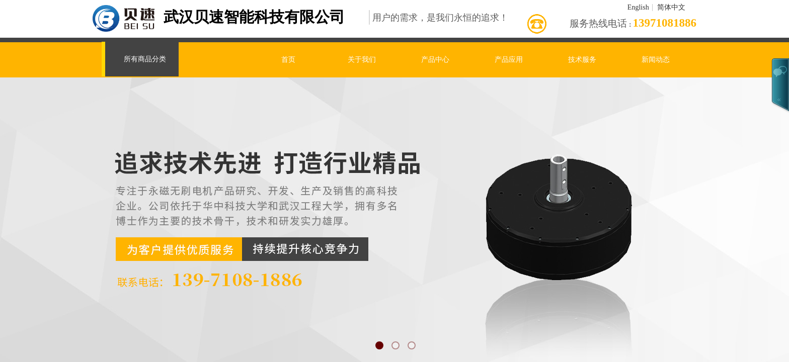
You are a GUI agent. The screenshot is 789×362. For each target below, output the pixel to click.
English (638, 7)
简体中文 (671, 7)
